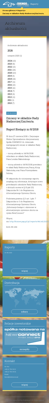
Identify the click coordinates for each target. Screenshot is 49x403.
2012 (10, 97)
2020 (10, 72)
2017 (10, 81)
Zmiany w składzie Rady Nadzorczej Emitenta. (22, 119)
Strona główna (9, 10)
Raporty (34, 4)
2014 (10, 91)
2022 (10, 66)
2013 (10, 94)
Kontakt (10, 361)
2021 (10, 69)
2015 (10, 88)
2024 (10, 60)
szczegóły (25, 349)
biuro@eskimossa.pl (11, 377)
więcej (24, 271)
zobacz (24, 311)
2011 (10, 100)
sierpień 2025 (13, 56)
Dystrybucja (12, 283)
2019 (10, 75)
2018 (10, 78)
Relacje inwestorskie (18, 323)
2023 (10, 63)
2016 (10, 85)
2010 (10, 103)
